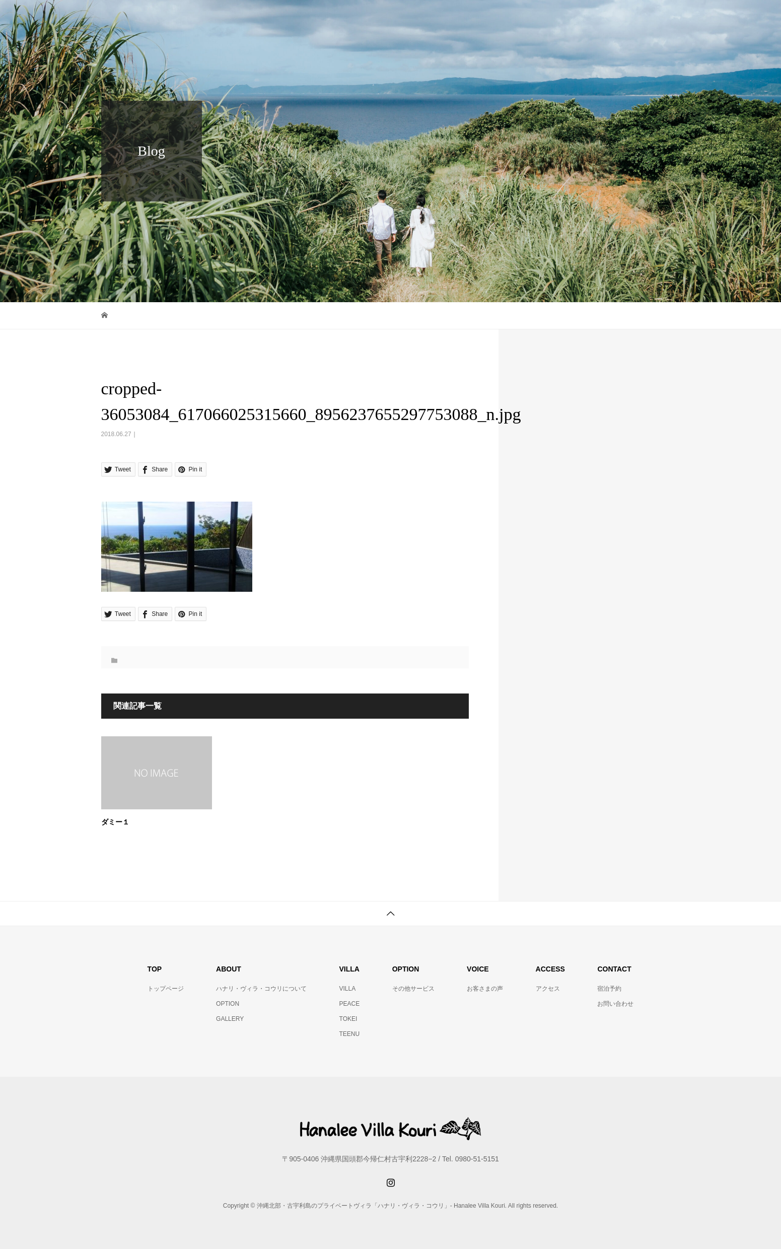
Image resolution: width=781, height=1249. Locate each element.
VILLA (347, 988)
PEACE (349, 1003)
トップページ (166, 988)
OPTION (227, 1003)
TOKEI (348, 1018)
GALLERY (230, 1018)
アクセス (548, 988)
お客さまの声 (485, 988)
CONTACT (649, 18)
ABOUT (411, 18)
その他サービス (413, 988)
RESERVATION (579, 18)
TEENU (349, 1033)
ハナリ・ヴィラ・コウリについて (261, 988)
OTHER (514, 18)
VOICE (463, 18)
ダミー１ (115, 822)
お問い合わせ (615, 1003)
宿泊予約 (609, 988)
